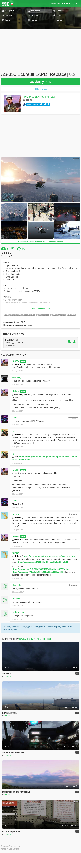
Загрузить (40, 82)
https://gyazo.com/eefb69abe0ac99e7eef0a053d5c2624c (50, 556)
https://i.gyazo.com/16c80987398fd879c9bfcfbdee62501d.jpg (40, 569)
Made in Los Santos (10, 849)
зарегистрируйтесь (57, 627)
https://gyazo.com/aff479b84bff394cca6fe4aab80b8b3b (42, 562)
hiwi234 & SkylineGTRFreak (39, 96)
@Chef (15, 457)
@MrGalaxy (17, 394)
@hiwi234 (16, 434)
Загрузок (10, 250)
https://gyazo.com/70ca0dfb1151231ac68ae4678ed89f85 (38, 572)
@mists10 (16, 364)
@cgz (14, 473)
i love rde (16, 585)
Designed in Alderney (10, 846)
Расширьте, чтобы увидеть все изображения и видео (40, 241)
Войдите (39, 627)
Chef (14, 418)
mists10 (15, 514)
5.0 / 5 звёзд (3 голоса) (9, 256)
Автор (23, 361)
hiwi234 (15, 361)
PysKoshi (16, 599)
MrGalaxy (16, 377)
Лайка (24, 250)
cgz (13, 431)
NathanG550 (18, 612)
